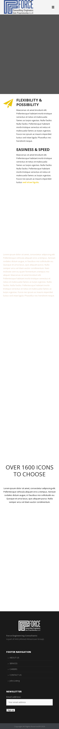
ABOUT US (14, 657)
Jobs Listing (15, 680)
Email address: (13, 697)
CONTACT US (15, 675)
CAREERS (13, 669)
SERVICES (13, 663)
